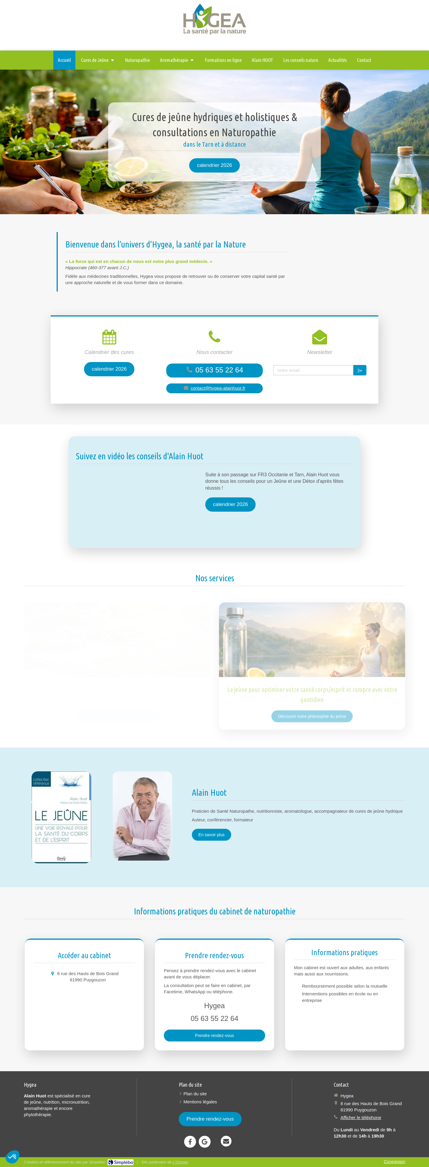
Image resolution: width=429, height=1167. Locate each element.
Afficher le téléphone (361, 1117)
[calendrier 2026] (214, 165)
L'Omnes (180, 1162)
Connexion (394, 1161)
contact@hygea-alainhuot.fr (218, 388)
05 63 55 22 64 (219, 370)
